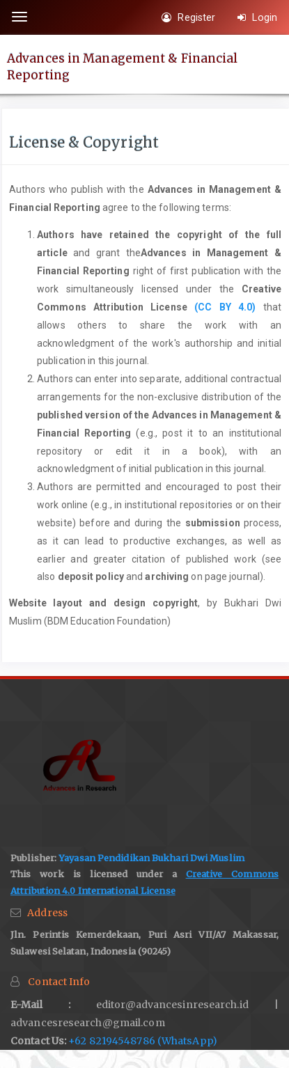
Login (257, 17)
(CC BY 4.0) (225, 307)
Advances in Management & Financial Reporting (122, 66)
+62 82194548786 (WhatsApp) (142, 1041)
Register (188, 17)
